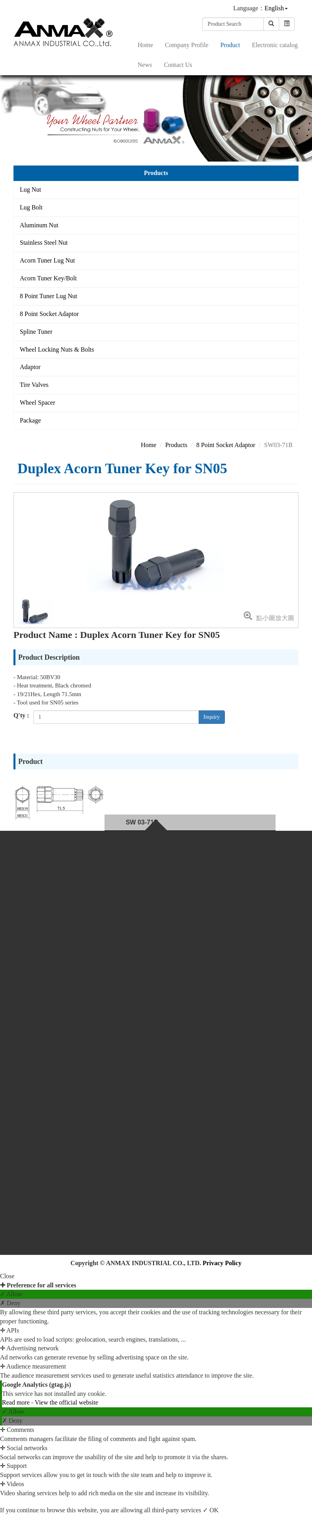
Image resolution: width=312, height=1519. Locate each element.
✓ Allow (11, 1294)
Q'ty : (21, 715)
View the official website (66, 1402)
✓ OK (211, 1510)
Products (176, 445)
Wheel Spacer (37, 402)
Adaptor (30, 367)
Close (7, 1276)
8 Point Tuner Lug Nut (48, 296)
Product (230, 45)
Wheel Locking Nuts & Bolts (57, 349)
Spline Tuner (36, 331)
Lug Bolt (31, 207)
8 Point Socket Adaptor (49, 313)
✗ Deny (10, 1303)
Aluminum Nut (39, 225)
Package (30, 420)
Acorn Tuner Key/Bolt (48, 278)
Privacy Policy (222, 1263)
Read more (16, 1402)
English (274, 8)
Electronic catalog (275, 45)
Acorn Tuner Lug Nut (47, 260)
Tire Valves (34, 384)
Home (145, 45)
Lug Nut (30, 189)
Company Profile (187, 45)
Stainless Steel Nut (44, 242)
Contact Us (178, 64)
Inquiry (212, 717)
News (145, 64)
